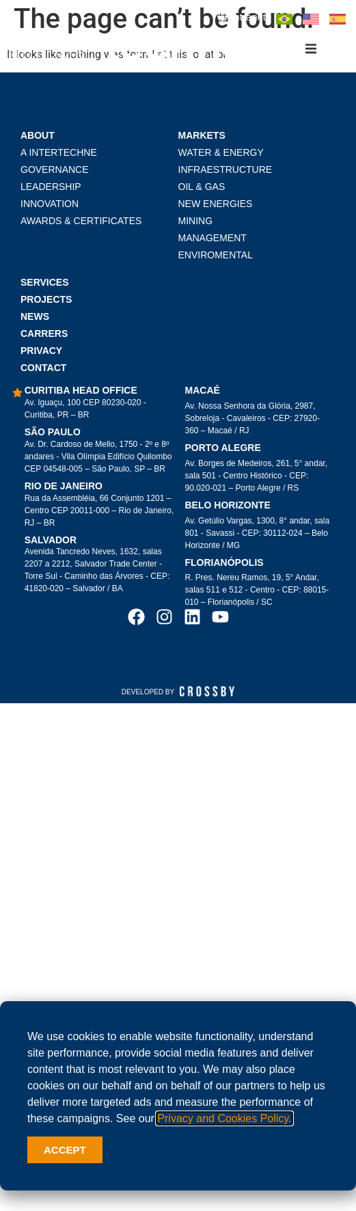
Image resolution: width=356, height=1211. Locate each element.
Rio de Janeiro (63, 488)
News (34, 319)
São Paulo (53, 434)
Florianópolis (224, 565)
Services (44, 285)
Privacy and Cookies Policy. (224, 1118)
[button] (311, 48)
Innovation (49, 206)
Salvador (51, 542)
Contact (43, 370)
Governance (54, 172)
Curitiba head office (81, 392)
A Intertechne (58, 155)
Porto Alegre (223, 450)
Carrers (44, 336)
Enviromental (215, 257)
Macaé (202, 392)
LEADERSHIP (50, 189)
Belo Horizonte (228, 507)
